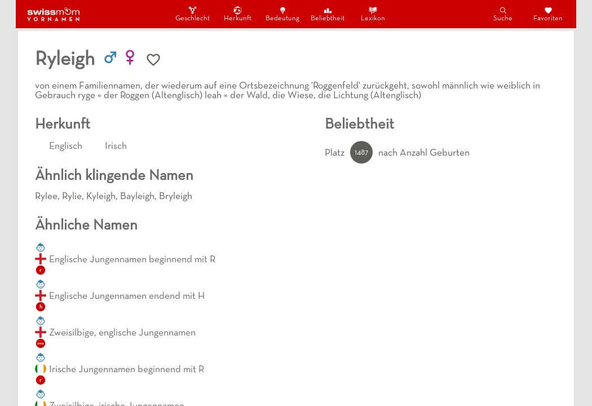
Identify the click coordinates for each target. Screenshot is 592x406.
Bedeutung (282, 14)
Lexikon (373, 14)
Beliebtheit (327, 14)
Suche (503, 14)
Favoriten (548, 14)
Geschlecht (192, 14)
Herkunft (237, 14)
